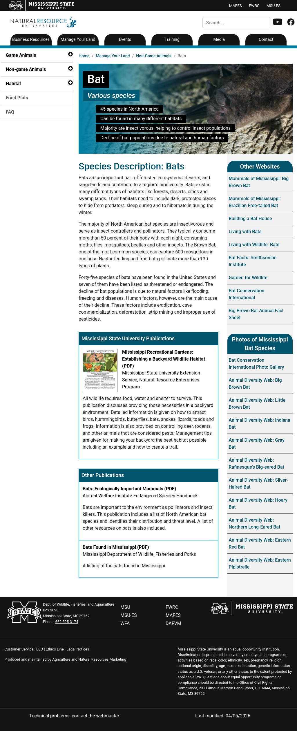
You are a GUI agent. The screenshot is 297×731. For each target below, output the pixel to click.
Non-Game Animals (153, 56)
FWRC (254, 5)
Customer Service (19, 649)
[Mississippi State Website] (252, 608)
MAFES (235, 5)
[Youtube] (277, 22)
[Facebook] (291, 22)
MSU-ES (273, 5)
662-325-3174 (66, 621)
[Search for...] (236, 22)
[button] (277, 22)
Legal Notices (77, 649)
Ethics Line (55, 649)
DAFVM (173, 623)
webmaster (107, 716)
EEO (39, 649)
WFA (125, 623)
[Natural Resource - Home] (42, 22)
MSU (125, 607)
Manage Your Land (113, 56)
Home (84, 56)
